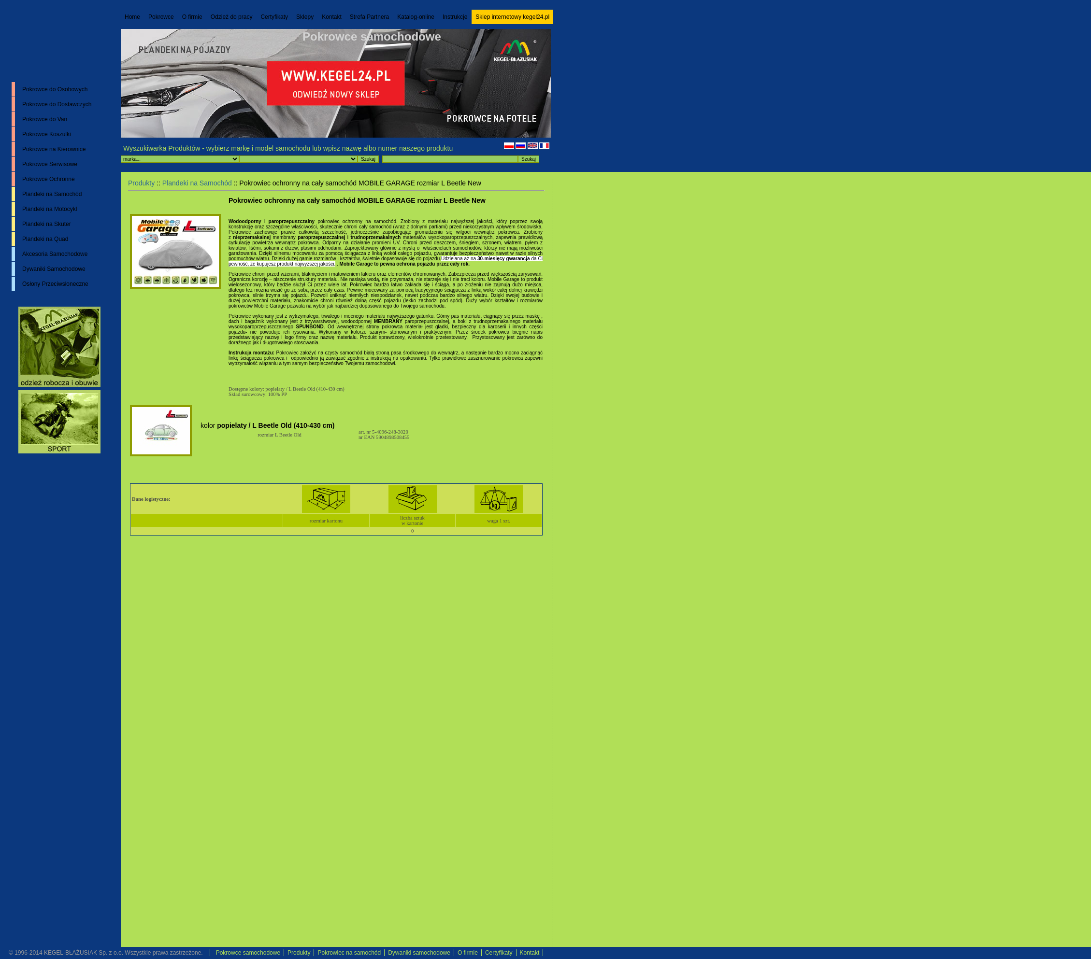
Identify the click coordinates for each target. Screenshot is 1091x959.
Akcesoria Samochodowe (54, 254)
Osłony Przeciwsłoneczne (55, 284)
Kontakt (332, 17)
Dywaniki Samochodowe (54, 269)
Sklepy (305, 17)
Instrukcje (455, 17)
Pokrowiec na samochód (349, 952)
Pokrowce (161, 17)
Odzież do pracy (232, 17)
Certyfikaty (274, 17)
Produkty (141, 183)
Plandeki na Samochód (52, 194)
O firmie (192, 17)
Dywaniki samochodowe (419, 952)
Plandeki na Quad (45, 239)
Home (132, 17)
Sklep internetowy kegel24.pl (512, 17)
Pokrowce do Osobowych (54, 89)
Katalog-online (415, 17)
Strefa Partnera (369, 17)
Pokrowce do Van (44, 119)
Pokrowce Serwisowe (49, 164)
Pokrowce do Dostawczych (56, 104)
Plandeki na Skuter (46, 224)
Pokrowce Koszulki (46, 134)
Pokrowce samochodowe (371, 36)
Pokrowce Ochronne (48, 179)
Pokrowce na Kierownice (54, 149)
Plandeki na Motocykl (49, 209)
